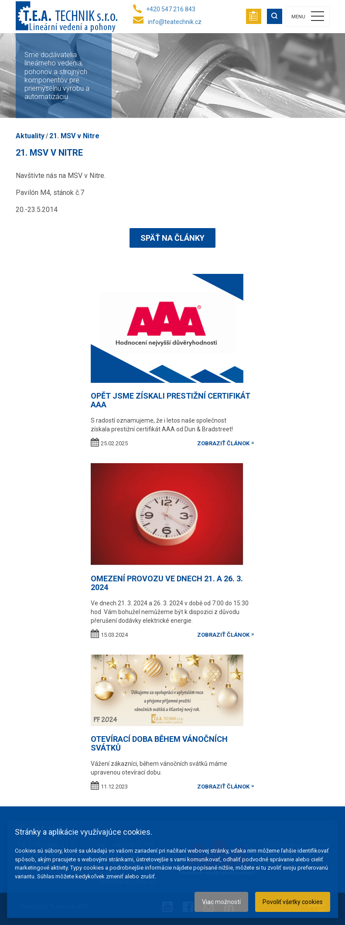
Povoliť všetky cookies (293, 901)
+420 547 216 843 (170, 9)
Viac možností (221, 901)
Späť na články (172, 237)
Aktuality (30, 136)
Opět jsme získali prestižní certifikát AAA (170, 400)
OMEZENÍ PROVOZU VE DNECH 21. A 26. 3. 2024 (167, 583)
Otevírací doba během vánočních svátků (159, 743)
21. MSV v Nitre (74, 136)
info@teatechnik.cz (175, 21)
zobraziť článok (223, 443)
